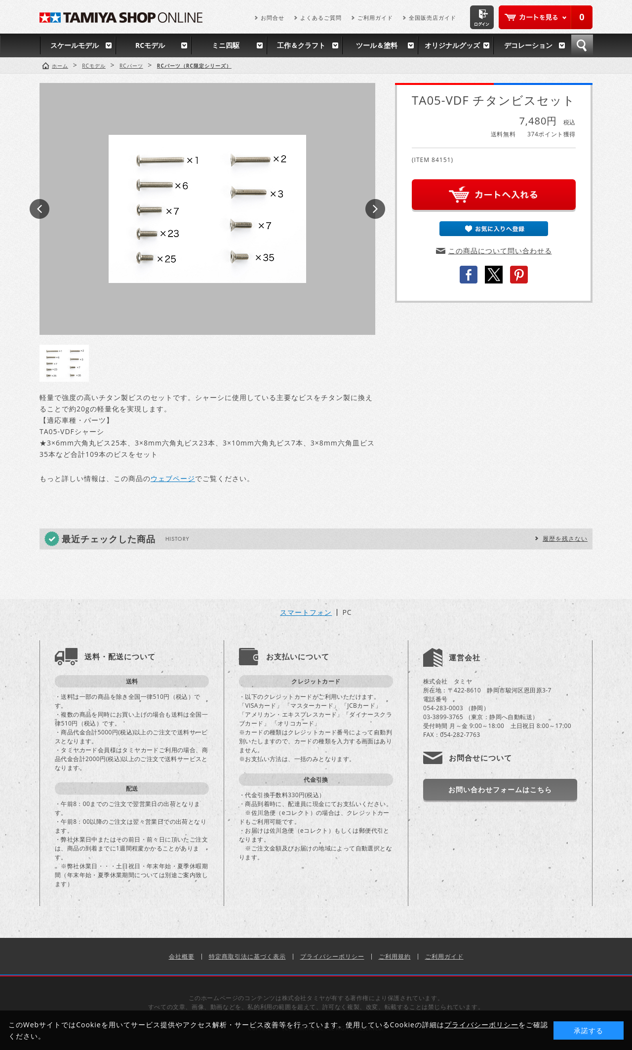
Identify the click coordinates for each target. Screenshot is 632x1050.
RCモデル (150, 45)
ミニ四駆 (225, 45)
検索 (582, 45)
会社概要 (182, 956)
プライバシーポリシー (332, 956)
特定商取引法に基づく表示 (247, 956)
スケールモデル (74, 45)
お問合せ (272, 17)
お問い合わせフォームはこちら (500, 789)
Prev (39, 209)
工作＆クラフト (301, 45)
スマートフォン (306, 612)
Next (375, 209)
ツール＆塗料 (376, 45)
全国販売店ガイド (432, 17)
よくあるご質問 (321, 17)
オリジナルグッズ (452, 45)
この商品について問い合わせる (500, 250)
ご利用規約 (395, 956)
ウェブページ (173, 478)
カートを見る (545, 17)
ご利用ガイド (375, 17)
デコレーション (528, 45)
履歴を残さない (565, 538)
